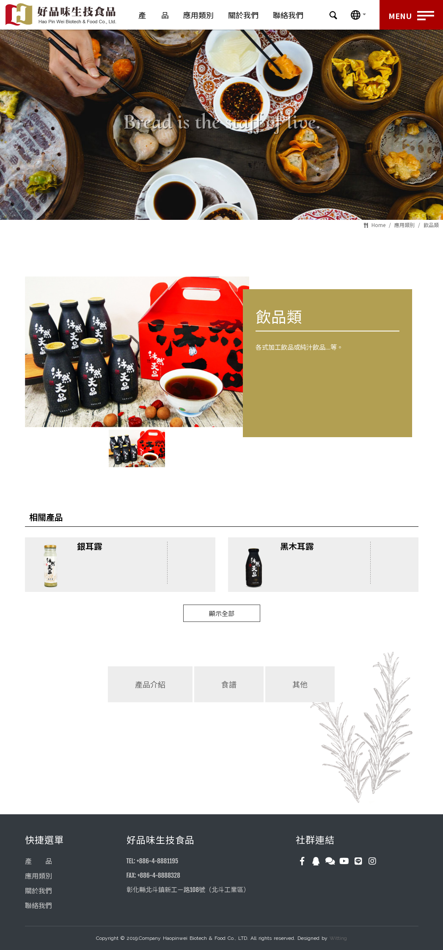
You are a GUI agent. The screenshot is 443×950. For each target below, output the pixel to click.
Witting (338, 938)
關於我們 (243, 14)
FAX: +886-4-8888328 (153, 875)
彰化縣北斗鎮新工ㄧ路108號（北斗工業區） (188, 890)
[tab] (150, 701)
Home (378, 224)
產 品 (153, 14)
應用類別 (198, 14)
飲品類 (431, 224)
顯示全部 (221, 613)
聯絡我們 (288, 14)
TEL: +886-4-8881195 (153, 861)
